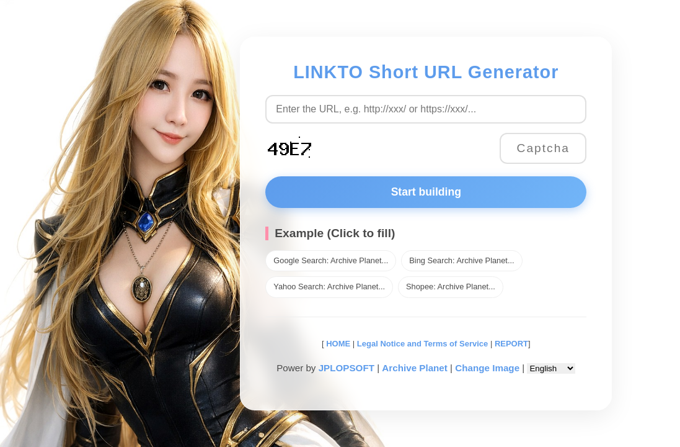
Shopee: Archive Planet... (450, 286)
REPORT (511, 343)
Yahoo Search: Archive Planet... (329, 286)
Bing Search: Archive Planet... (461, 260)
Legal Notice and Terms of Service (422, 343)
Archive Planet (415, 368)
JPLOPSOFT (346, 368)
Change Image (487, 368)
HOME (337, 343)
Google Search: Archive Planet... (330, 260)
